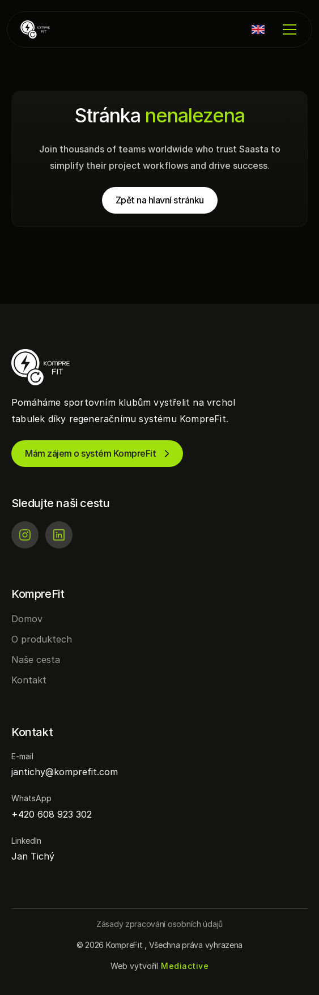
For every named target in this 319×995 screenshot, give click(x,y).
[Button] (159, 924)
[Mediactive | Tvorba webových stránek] (185, 966)
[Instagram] (25, 534)
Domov (26, 618)
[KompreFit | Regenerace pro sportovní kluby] (54, 29)
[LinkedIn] (59, 534)
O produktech (41, 639)
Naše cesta (35, 659)
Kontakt (28, 680)
